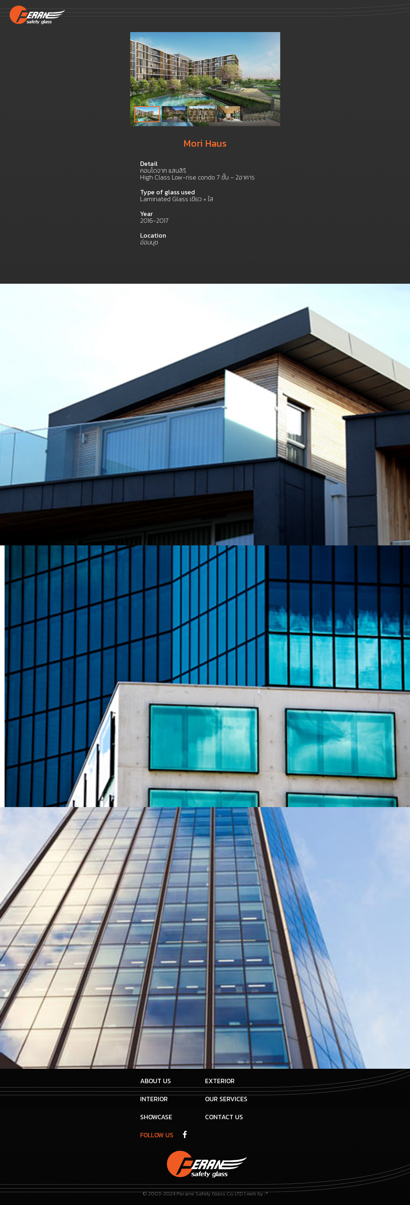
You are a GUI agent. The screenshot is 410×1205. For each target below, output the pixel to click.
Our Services (226, 1099)
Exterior (220, 1081)
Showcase (156, 1117)
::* (266, 1193)
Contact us (224, 1117)
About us (155, 1081)
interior (154, 1099)
